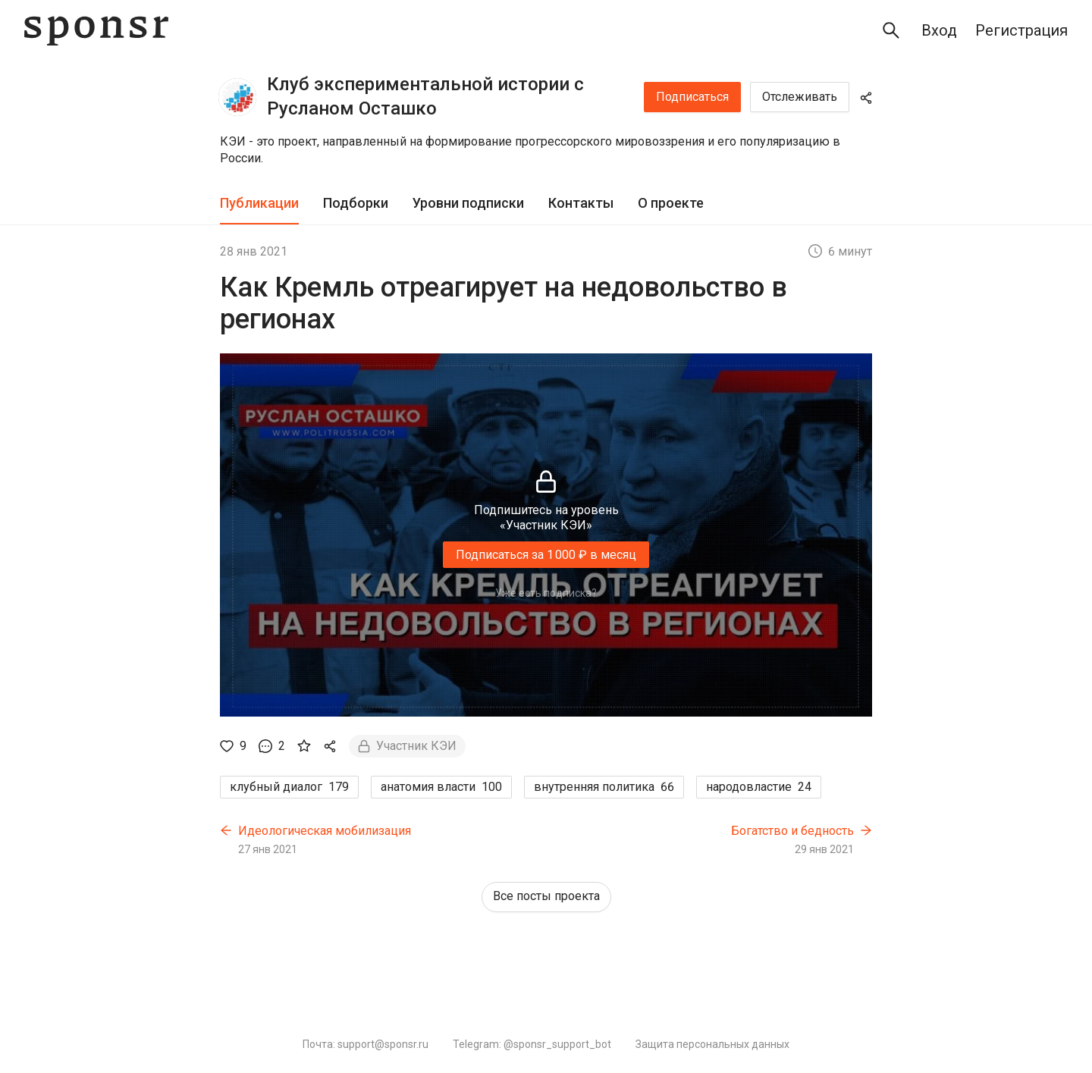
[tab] (259, 203)
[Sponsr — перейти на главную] (96, 30)
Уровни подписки (468, 203)
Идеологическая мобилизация (324, 831)
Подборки (355, 203)
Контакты (580, 203)
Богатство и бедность (792, 831)
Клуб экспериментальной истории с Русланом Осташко (425, 96)
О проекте (671, 203)
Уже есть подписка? (546, 593)
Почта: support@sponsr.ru (365, 1044)
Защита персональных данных (712, 1044)
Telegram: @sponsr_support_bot (532, 1044)
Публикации (259, 203)
